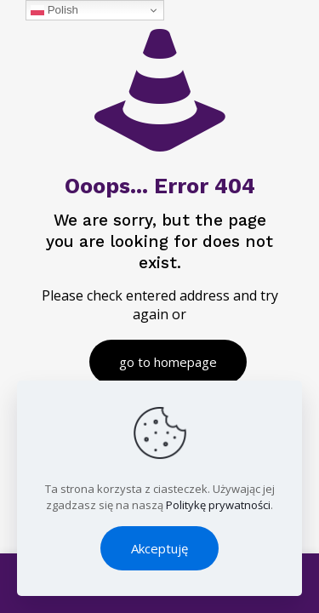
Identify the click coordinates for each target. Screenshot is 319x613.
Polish (54, 10)
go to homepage (168, 361)
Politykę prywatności (218, 505)
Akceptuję (159, 548)
